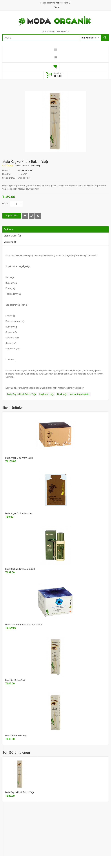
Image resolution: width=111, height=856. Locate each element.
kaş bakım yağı (46, 394)
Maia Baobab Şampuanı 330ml (20, 569)
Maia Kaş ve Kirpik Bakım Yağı (21, 394)
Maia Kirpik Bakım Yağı (16, 735)
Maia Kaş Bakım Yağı (15, 680)
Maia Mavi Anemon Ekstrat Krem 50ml (23, 624)
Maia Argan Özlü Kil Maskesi (18, 513)
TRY (56, 7)
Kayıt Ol (67, 3)
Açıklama (8, 229)
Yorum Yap (35, 166)
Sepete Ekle (11, 215)
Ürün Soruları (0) (12, 235)
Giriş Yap (55, 3)
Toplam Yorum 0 (22, 166)
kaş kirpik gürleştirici (79, 394)
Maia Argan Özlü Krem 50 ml (19, 458)
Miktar (5, 203)
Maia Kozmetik (25, 170)
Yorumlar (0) (10, 242)
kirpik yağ (61, 394)
